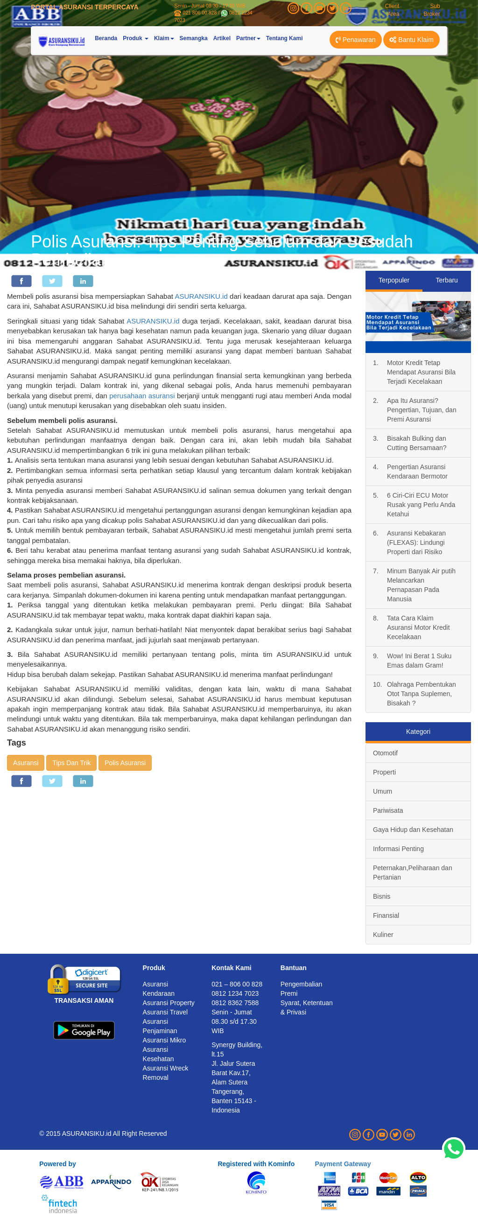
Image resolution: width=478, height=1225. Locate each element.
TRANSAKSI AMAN (83, 1000)
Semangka (194, 38)
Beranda (106, 38)
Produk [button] (135, 38)
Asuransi (25, 763)
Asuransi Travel (165, 1012)
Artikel (222, 38)
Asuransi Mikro (164, 1040)
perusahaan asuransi (142, 396)
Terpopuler (394, 280)
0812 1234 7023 (235, 993)
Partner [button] (248, 38)
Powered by (57, 1164)
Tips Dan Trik (71, 763)
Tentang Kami (284, 38)
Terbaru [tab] (446, 280)
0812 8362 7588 (235, 1003)
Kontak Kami (231, 968)
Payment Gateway (343, 1164)
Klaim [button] (164, 38)
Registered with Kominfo (256, 1164)
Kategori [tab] (418, 731)
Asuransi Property (169, 1003)
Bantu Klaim (411, 39)
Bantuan (294, 968)
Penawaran (356, 39)
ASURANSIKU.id (201, 296)
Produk (154, 968)
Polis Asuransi (125, 763)
